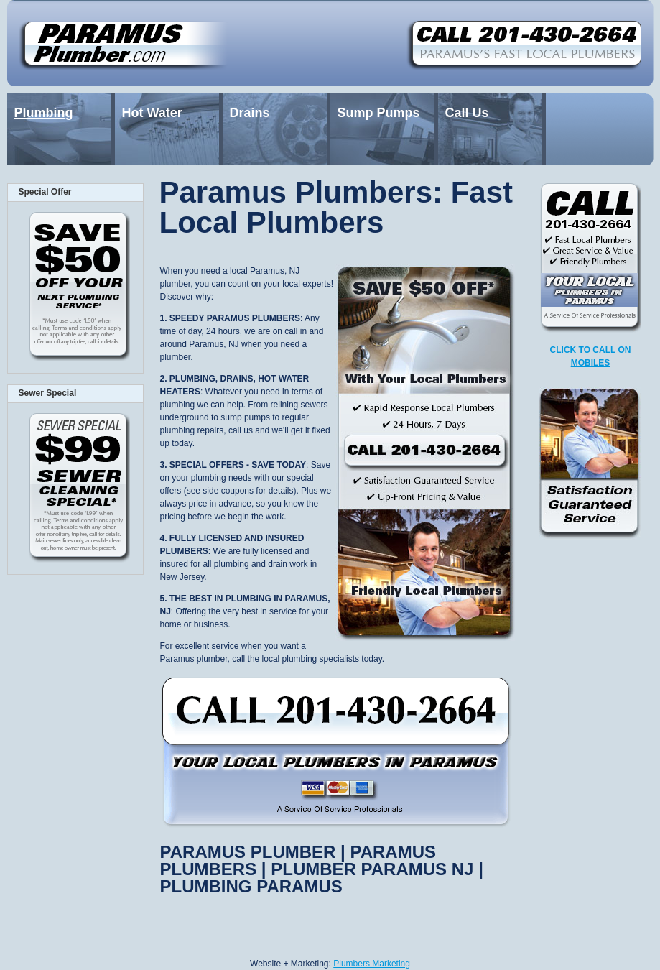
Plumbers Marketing (371, 964)
